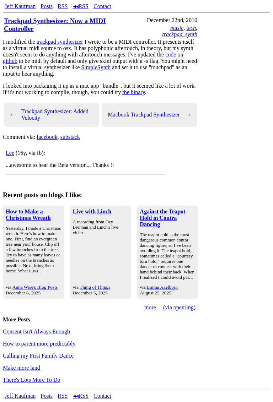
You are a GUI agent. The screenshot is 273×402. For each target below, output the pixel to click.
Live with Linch (92, 211)
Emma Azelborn (162, 287)
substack (70, 137)
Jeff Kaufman (20, 6)
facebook (47, 137)
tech (191, 28)
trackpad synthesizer (60, 42)
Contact (102, 6)
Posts (47, 6)
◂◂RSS (81, 6)
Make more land (21, 368)
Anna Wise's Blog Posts (35, 287)
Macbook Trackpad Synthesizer (149, 115)
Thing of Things (95, 287)
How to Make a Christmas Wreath (28, 214)
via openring (179, 307)
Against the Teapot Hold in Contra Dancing (162, 217)
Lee (10, 153)
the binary (133, 92)
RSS (63, 6)
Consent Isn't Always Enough (36, 331)
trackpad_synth (179, 34)
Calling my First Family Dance (38, 356)
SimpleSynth (96, 67)
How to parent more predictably (39, 344)
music (176, 28)
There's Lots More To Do (31, 380)
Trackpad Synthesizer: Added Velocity (49, 114)
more (150, 307)
